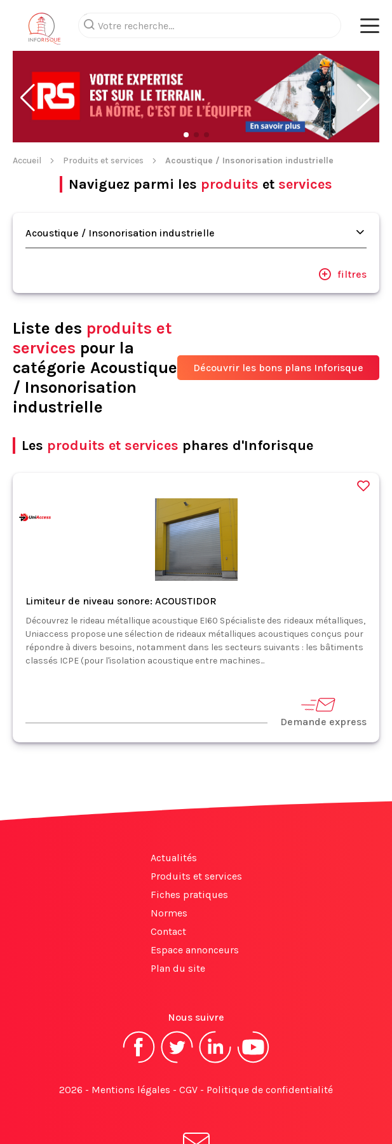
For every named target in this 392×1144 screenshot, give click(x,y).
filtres (342, 223)
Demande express (323, 660)
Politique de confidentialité (269, 1039)
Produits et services (103, 109)
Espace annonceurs (195, 899)
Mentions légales (130, 1039)
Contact (168, 881)
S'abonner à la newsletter (196, 1105)
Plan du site (178, 917)
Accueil (27, 109)
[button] (27, 47)
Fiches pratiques (189, 844)
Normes (169, 862)
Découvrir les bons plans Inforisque (278, 317)
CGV (188, 1039)
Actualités (174, 807)
